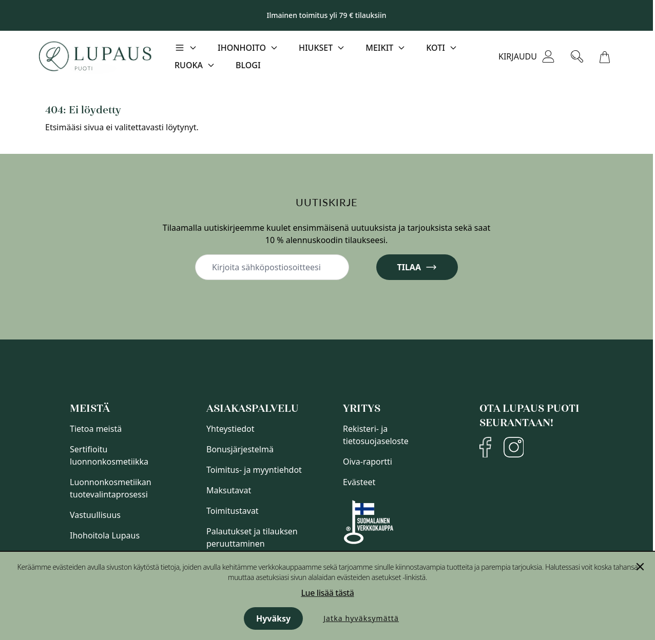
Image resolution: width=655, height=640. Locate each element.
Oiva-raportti (367, 461)
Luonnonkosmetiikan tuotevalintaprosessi (110, 488)
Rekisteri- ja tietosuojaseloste (376, 435)
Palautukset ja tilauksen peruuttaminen (252, 537)
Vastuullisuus (95, 515)
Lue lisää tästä (327, 592)
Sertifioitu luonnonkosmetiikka (109, 455)
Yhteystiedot (230, 428)
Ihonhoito (242, 47)
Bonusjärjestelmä (240, 449)
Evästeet (359, 482)
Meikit (379, 47)
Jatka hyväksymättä (361, 618)
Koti (435, 47)
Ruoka (189, 65)
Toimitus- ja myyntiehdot (254, 469)
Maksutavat (228, 490)
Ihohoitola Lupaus (105, 535)
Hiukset (316, 47)
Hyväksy (273, 618)
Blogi (248, 65)
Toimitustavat (232, 510)
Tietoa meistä (96, 428)
